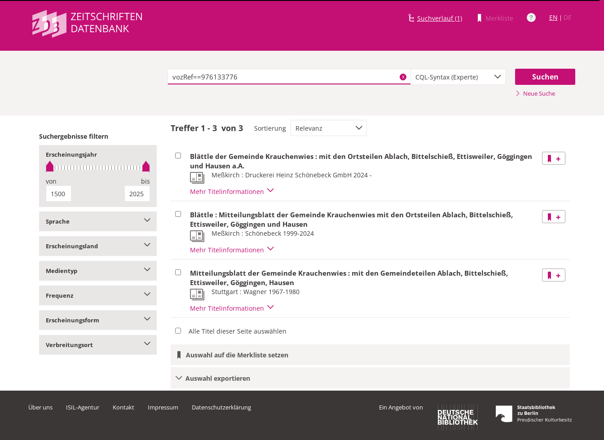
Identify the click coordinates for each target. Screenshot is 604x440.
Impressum (163, 407)
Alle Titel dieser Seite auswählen (238, 331)
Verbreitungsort (98, 345)
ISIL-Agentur (82, 407)
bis (145, 181)
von (51, 181)
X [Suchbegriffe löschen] (403, 77)
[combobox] (458, 77)
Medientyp (98, 271)
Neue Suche (535, 93)
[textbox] (289, 77)
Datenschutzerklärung (221, 407)
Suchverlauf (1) (439, 18)
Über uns (40, 407)
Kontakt (123, 407)
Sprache (98, 221)
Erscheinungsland (98, 246)
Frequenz (98, 295)
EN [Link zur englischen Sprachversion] (553, 17)
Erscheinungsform (98, 320)
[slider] (98, 167)
